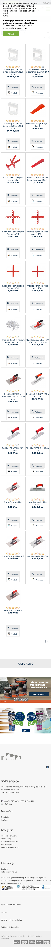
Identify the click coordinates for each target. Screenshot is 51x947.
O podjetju (5, 817)
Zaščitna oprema (7, 844)
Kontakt (4, 820)
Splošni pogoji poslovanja (11, 904)
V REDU (11, 34)
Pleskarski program (9, 836)
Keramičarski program (10, 847)
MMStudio (5, 938)
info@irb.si (6, 804)
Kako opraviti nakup (9, 872)
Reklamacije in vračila (9, 927)
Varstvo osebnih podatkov (11, 920)
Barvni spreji (6, 839)
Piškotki (4, 913)
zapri (47, 2)
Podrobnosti (13, 87)
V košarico (13, 92)
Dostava (4, 869)
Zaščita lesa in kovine (9, 841)
